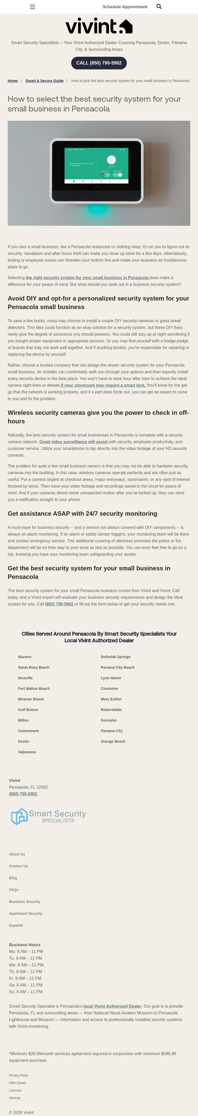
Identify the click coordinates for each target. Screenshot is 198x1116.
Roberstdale (111, 710)
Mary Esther (111, 699)
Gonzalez (109, 720)
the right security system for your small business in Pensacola (88, 278)
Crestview (109, 688)
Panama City (112, 731)
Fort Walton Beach (34, 688)
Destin (23, 741)
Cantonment (28, 731)
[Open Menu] (32, 7)
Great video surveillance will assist (73, 442)
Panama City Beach (118, 667)
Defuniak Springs (116, 657)
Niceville (25, 678)
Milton (23, 720)
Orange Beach (113, 741)
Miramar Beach (31, 699)
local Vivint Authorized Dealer (113, 1006)
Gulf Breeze (28, 710)
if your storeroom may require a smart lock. (103, 385)
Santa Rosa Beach (34, 667)
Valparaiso (27, 752)
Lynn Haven (111, 678)
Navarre (24, 657)
